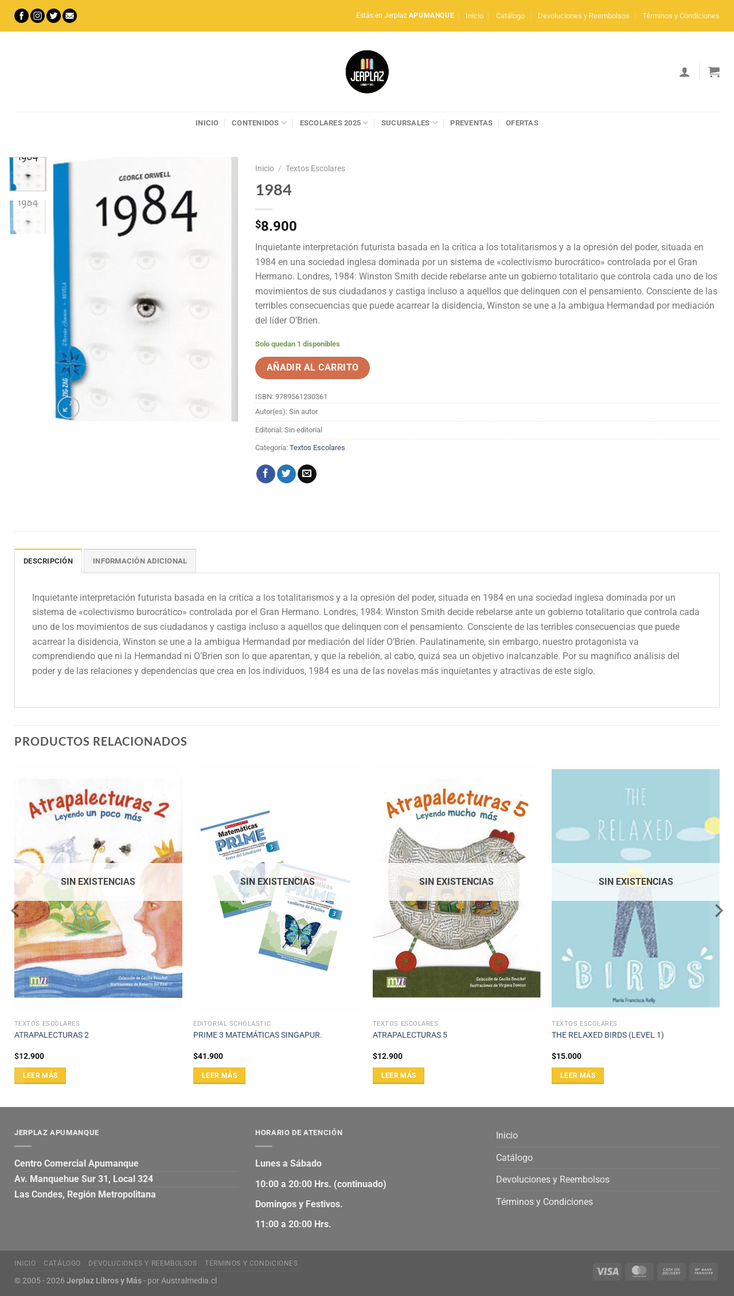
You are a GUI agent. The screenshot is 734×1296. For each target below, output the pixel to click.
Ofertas (522, 123)
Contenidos (259, 122)
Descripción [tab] (48, 561)
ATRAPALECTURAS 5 (410, 1035)
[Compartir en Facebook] (265, 474)
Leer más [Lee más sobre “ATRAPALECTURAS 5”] (398, 1076)
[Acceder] (684, 71)
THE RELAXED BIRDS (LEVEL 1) (608, 1035)
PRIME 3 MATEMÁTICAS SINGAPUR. (257, 1035)
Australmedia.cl (189, 1281)
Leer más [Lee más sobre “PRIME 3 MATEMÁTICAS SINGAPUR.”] (219, 1076)
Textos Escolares (315, 168)
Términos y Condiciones (681, 15)
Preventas (471, 123)
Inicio (474, 15)
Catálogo (510, 15)
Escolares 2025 (334, 122)
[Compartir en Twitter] (286, 474)
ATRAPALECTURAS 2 (51, 1035)
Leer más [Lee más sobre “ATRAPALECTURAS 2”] (40, 1076)
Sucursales (409, 122)
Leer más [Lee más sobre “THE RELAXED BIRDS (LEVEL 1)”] (577, 1076)
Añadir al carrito (313, 368)
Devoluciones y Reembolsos (584, 15)
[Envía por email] (307, 474)
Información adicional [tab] (140, 561)
